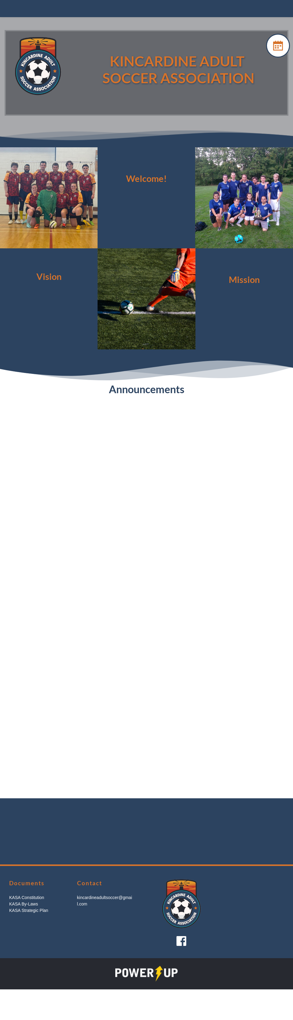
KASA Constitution (26, 897)
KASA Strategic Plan (28, 910)
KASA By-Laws (23, 903)
